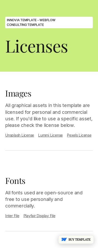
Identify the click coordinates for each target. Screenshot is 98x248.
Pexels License (79, 135)
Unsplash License (19, 135)
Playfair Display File (39, 215)
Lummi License (50, 135)
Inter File (12, 215)
